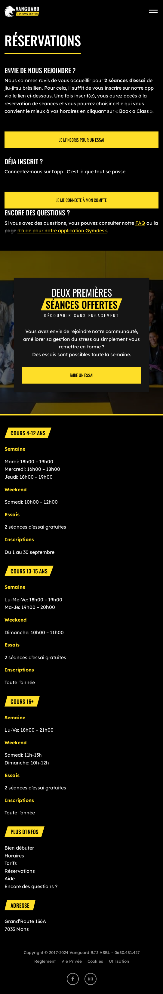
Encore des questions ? (31, 886)
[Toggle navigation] (154, 11)
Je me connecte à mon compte (81, 200)
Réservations (20, 871)
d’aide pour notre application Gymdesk (62, 230)
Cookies (95, 961)
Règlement (45, 961)
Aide (10, 878)
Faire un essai (81, 375)
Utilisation (119, 961)
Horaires (14, 856)
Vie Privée (71, 961)
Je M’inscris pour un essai (81, 140)
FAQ (140, 223)
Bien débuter (19, 848)
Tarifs (11, 863)
